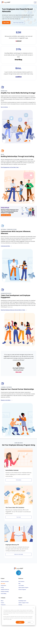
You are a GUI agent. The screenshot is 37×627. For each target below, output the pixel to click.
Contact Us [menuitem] (3, 604)
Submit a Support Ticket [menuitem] (24, 602)
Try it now (18, 517)
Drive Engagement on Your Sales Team (10, 167)
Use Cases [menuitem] (3, 583)
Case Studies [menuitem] (21, 585)
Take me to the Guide (18, 554)
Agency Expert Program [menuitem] (23, 587)
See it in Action (5, 107)
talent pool (10, 307)
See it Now (6, 22)
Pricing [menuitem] (2, 587)
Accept (20, 622)
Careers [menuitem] (2, 602)
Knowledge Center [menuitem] (22, 600)
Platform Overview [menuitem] (5, 581)
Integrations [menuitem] (3, 585)
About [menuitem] (2, 600)
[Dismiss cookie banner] (33, 608)
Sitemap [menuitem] (20, 604)
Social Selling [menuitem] (3, 593)
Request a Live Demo (6, 400)
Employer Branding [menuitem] (5, 591)
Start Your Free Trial (18, 22)
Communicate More (6, 246)
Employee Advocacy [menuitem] (5, 589)
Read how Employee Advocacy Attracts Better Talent (14, 310)
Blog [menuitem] (19, 583)
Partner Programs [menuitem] (22, 589)
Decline (29, 622)
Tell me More (18, 479)
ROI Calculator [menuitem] (21, 581)
